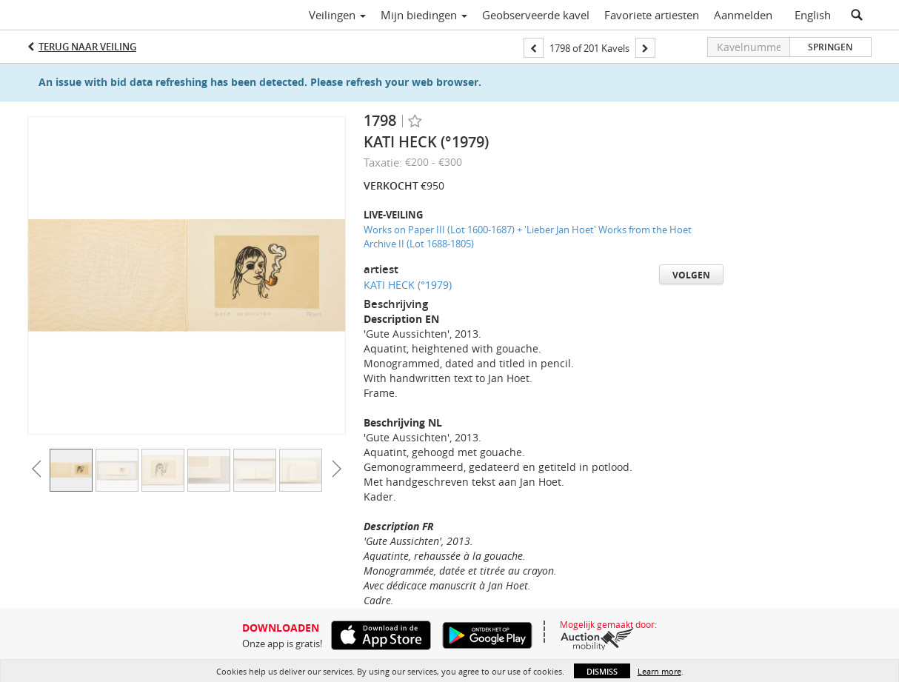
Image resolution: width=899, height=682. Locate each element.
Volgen (691, 275)
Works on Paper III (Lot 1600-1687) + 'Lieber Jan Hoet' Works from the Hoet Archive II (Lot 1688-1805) (528, 236)
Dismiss (602, 671)
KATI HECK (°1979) (408, 285)
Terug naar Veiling (87, 46)
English (813, 14)
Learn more (659, 671)
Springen (830, 47)
